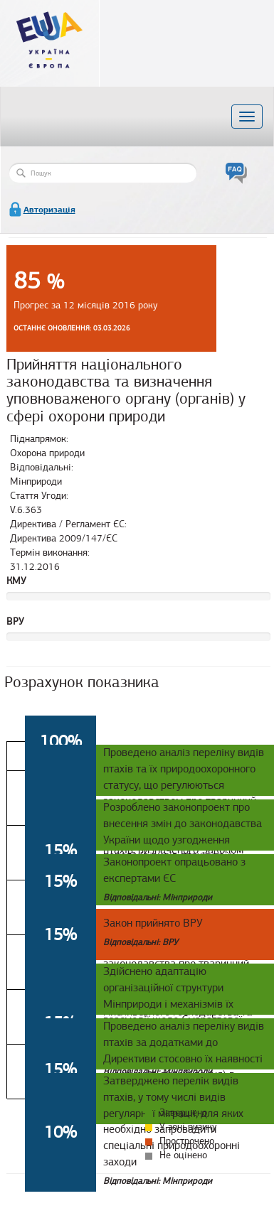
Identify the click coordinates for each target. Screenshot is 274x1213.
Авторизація (49, 209)
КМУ (16, 581)
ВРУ (15, 621)
